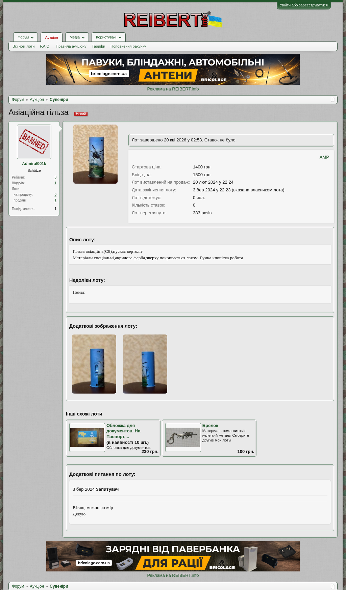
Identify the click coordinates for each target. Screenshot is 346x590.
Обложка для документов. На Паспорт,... (123, 431)
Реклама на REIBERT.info (173, 88)
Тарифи (98, 46)
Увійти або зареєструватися (304, 5)
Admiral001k (34, 163)
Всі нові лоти (23, 46)
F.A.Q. (45, 46)
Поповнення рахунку (128, 46)
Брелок (210, 425)
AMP (324, 157)
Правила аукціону (71, 46)
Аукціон (51, 37)
